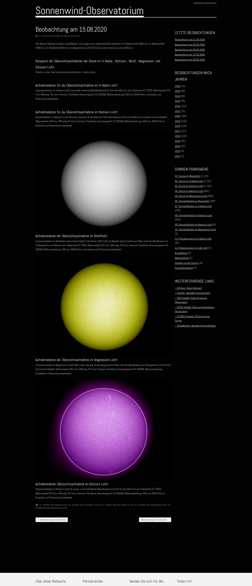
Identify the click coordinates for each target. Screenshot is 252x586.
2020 (177, 116)
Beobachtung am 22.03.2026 (190, 54)
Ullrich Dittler (70, 36)
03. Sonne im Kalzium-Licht (117, 505)
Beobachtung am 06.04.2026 (190, 49)
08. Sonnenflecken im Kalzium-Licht (193, 215)
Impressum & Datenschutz (205, 3)
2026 (177, 86)
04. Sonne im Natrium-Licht (151, 505)
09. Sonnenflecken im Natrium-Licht (193, 224)
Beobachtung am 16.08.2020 (155, 519)
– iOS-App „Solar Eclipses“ (188, 288)
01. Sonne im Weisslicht (53, 505)
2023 (177, 101)
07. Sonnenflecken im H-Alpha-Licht (193, 206)
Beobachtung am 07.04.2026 (190, 44)
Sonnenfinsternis (184, 268)
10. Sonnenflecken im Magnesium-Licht (195, 229)
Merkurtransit (182, 258)
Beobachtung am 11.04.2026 (190, 39)
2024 (177, 96)
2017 (177, 131)
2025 (177, 91)
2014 (177, 146)
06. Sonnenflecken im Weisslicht (192, 201)
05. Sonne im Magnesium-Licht (191, 196)
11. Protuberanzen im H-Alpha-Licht (193, 238)
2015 (177, 141)
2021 (177, 111)
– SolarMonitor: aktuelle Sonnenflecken (195, 325)
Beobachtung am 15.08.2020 (71, 29)
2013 (177, 151)
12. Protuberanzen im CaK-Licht (191, 248)
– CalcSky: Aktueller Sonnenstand (192, 293)
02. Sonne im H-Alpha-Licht (84, 505)
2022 (177, 106)
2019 (177, 121)
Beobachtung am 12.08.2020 (52, 519)
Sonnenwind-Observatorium (89, 10)
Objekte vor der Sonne (186, 263)
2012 (177, 156)
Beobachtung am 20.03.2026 (190, 59)
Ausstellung (181, 253)
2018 (177, 126)
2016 (177, 136)
